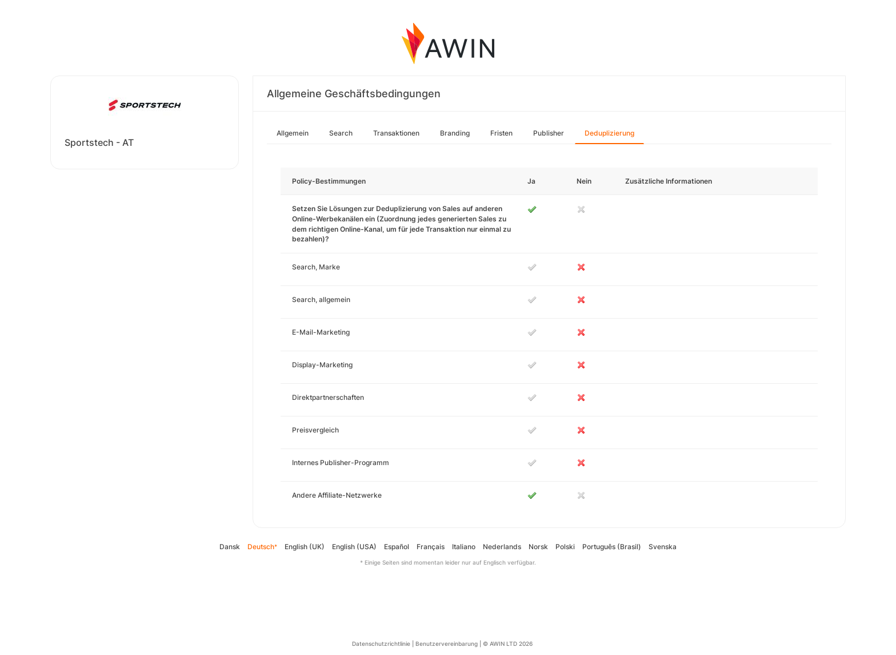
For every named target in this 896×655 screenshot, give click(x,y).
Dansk (229, 546)
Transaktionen (396, 133)
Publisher (548, 133)
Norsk (538, 546)
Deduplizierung (609, 133)
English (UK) (305, 546)
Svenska (663, 546)
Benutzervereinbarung (446, 643)
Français (431, 546)
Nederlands (502, 546)
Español (396, 546)
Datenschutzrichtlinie (381, 643)
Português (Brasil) (611, 546)
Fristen (501, 133)
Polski (565, 546)
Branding (455, 133)
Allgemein (293, 133)
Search (341, 133)
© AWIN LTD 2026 (508, 643)
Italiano (463, 546)
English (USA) (354, 546)
